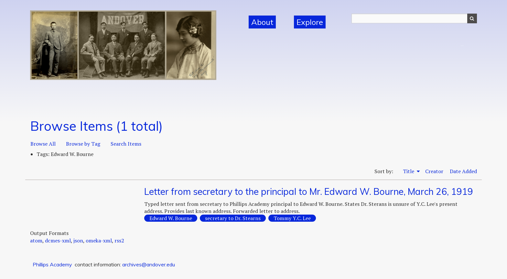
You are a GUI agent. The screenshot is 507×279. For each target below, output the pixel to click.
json (78, 240)
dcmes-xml (58, 240)
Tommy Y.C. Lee (292, 218)
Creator (434, 171)
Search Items (126, 143)
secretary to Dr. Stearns (233, 218)
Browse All (43, 143)
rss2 (119, 240)
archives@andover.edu (148, 264)
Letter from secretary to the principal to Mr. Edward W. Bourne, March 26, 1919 (308, 191)
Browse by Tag (83, 143)
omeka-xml (99, 240)
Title (409, 171)
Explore (310, 22)
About (262, 22)
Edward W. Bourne (170, 218)
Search (472, 18)
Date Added (463, 171)
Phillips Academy (52, 264)
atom (36, 240)
